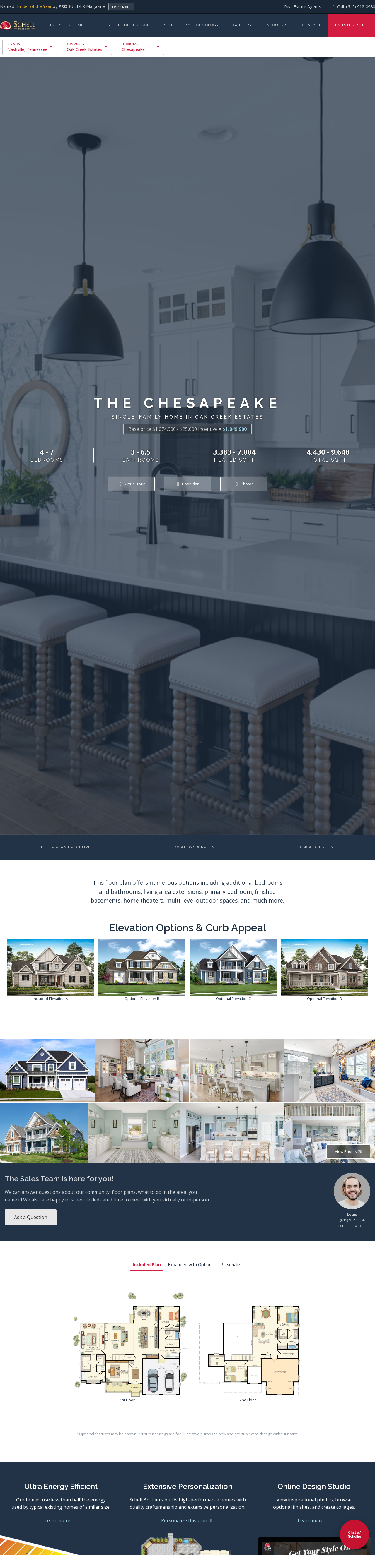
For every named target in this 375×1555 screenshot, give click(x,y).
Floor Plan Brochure (66, 847)
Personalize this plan (187, 1520)
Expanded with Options (191, 1264)
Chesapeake (133, 49)
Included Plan (147, 1264)
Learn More (121, 6)
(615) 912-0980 (360, 6)
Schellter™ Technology (191, 25)
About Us (277, 25)
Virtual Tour (131, 483)
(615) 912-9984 (352, 1220)
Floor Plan (187, 483)
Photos (243, 483)
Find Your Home (66, 25)
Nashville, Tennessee (27, 49)
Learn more (61, 1520)
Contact (311, 25)
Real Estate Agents (302, 6)
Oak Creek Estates (84, 49)
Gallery (242, 25)
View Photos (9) (348, 1151)
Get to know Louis (352, 1225)
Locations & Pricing (195, 847)
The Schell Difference (124, 25)
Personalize (232, 1264)
